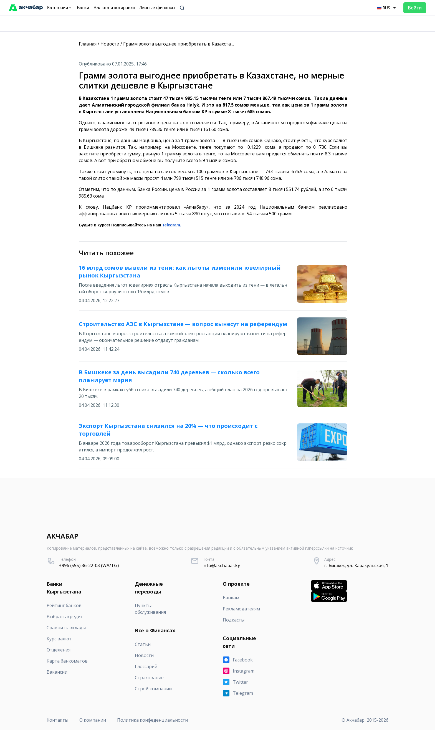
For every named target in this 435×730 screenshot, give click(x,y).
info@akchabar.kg (222, 565)
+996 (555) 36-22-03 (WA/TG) (89, 565)
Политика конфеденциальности (152, 720)
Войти (415, 8)
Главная (88, 44)
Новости (109, 44)
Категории (59, 7)
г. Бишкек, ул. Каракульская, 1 (356, 565)
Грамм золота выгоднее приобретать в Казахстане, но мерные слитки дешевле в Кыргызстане (227, 44)
